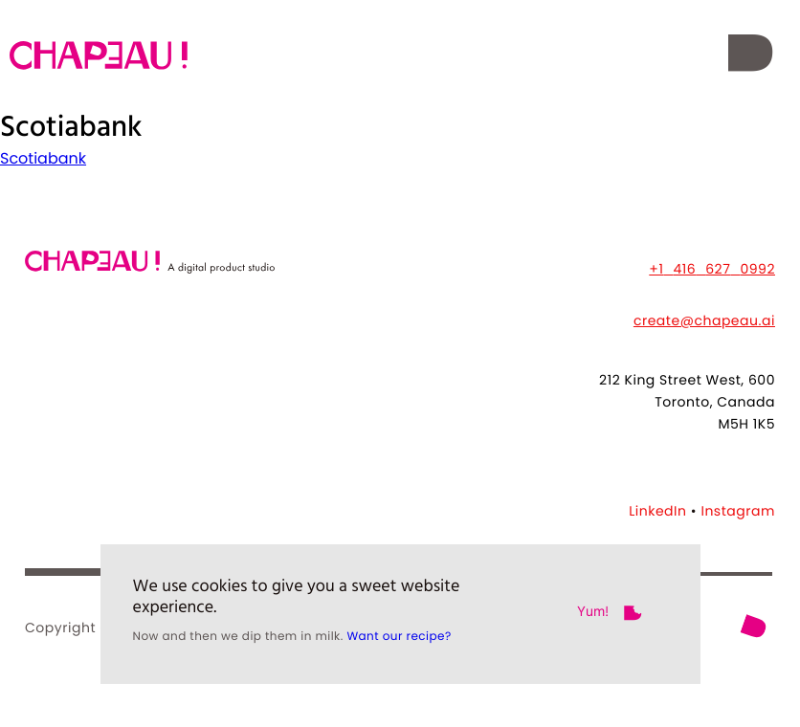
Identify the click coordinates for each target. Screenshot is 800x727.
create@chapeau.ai (704, 320)
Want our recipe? (398, 646)
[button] (749, 55)
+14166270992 (712, 268)
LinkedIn (657, 510)
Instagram (737, 510)
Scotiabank (43, 158)
